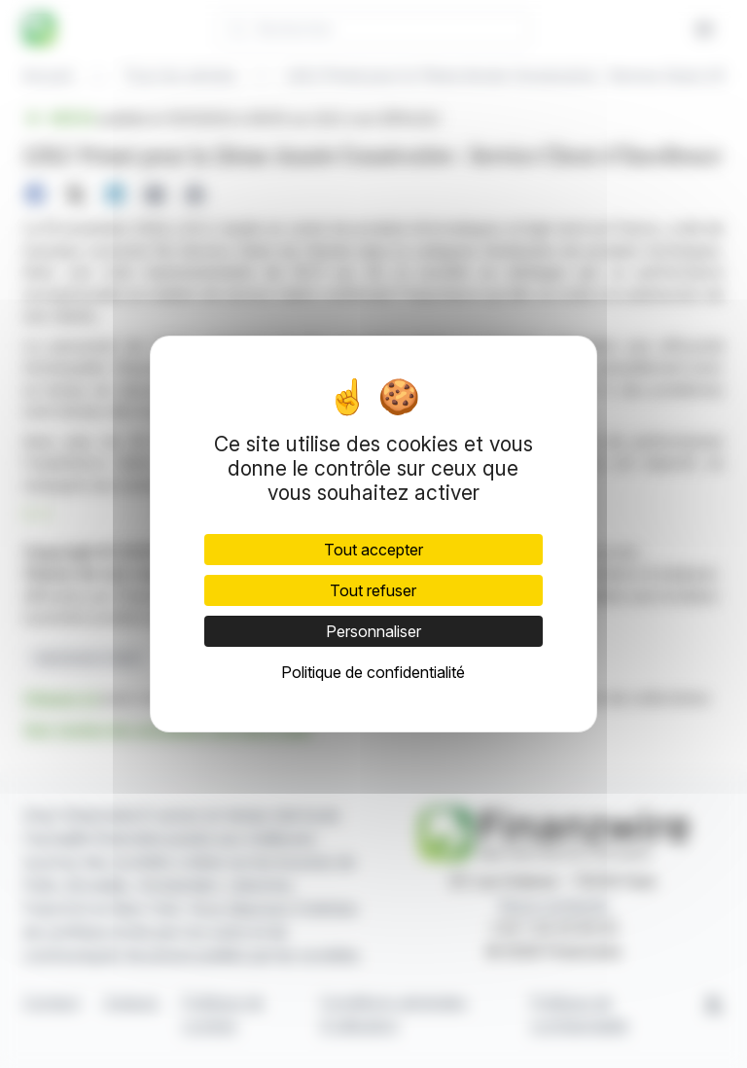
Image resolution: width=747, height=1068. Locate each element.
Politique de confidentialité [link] (373, 672)
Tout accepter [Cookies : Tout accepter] (373, 549)
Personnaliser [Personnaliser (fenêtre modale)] (373, 631)
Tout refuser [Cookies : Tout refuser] (373, 590)
